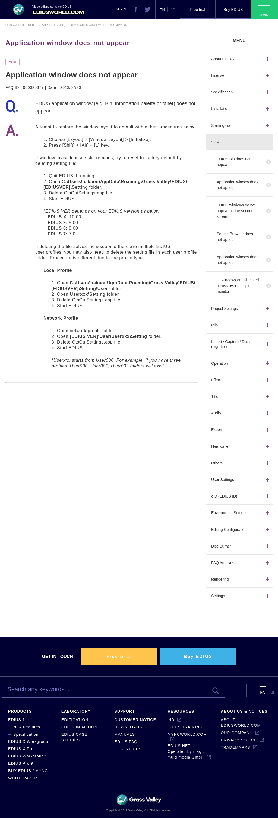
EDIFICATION (75, 720)
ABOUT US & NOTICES (244, 711)
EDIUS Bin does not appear (234, 162)
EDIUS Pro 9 (20, 763)
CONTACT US (128, 749)
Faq (62, 25)
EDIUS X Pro (21, 749)
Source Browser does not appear (235, 237)
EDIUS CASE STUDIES (74, 737)
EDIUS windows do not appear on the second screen (236, 211)
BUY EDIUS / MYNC (28, 771)
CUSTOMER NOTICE (135, 720)
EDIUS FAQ (126, 742)
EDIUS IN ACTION (79, 727)
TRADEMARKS (235, 747)
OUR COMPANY (236, 733)
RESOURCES (181, 711)
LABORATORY (75, 711)
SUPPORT (125, 711)
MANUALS (125, 734)
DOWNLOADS (128, 727)
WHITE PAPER (22, 778)
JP (173, 10)
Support (48, 25)
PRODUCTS (20, 711)
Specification (26, 734)
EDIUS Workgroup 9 (28, 756)
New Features (26, 727)
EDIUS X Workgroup (28, 741)
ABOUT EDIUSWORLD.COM (241, 723)
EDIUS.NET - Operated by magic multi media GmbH (186, 751)
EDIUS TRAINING (185, 727)
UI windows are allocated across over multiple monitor (238, 286)
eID (171, 720)
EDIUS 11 (17, 720)
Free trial (197, 9)
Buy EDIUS (233, 9)
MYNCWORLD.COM (187, 734)
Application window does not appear (237, 185)
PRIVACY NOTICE (239, 740)
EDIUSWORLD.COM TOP (21, 25)
